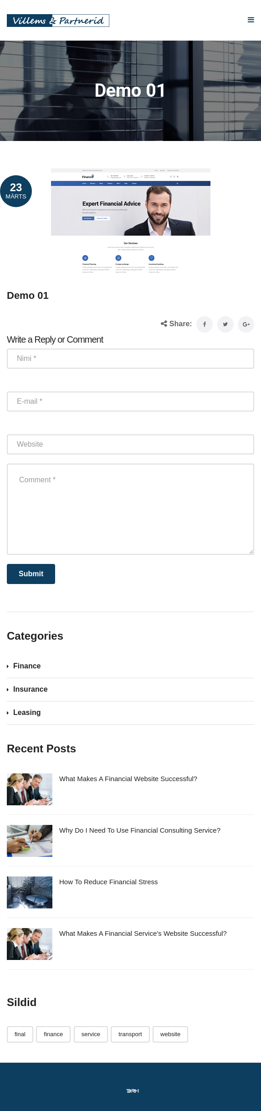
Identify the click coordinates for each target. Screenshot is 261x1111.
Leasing (27, 712)
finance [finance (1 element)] (53, 1034)
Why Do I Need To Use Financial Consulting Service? (139, 830)
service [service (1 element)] (91, 1034)
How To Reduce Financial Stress (108, 882)
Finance (27, 666)
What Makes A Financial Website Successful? (128, 778)
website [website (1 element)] (170, 1034)
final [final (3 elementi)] (20, 1034)
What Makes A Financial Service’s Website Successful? (143, 933)
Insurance (30, 689)
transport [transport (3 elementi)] (130, 1034)
